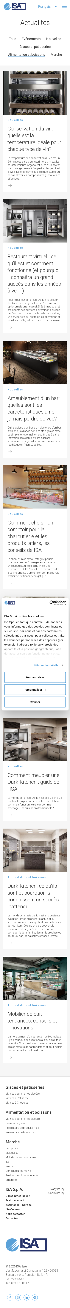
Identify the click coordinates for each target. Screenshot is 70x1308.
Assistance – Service (19, 1204)
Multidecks (12, 1152)
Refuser (35, 701)
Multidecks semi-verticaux (21, 1157)
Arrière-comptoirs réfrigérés (22, 1175)
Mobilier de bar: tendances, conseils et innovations (32, 1021)
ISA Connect (13, 1209)
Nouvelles (53, 39)
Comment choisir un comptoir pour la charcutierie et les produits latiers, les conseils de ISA (30, 536)
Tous (12, 39)
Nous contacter (15, 1213)
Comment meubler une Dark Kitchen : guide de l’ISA (33, 782)
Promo (10, 1166)
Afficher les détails (45, 665)
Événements (31, 39)
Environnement (15, 1200)
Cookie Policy (56, 1192)
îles (8, 1161)
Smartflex (11, 1179)
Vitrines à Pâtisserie (17, 1098)
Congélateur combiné (18, 1170)
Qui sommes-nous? (18, 1195)
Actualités (12, 1218)
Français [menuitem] (44, 6)
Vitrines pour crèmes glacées (23, 1093)
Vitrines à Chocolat (17, 1102)
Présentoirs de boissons (20, 1132)
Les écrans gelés (15, 1123)
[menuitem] (47, 6)
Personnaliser (35, 689)
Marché (56, 55)
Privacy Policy (56, 1188)
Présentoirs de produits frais (22, 1127)
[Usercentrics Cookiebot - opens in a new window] (50, 603)
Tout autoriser (35, 677)
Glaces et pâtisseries (35, 47)
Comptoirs (12, 1148)
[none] (47, 6)
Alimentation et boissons (26, 55)
